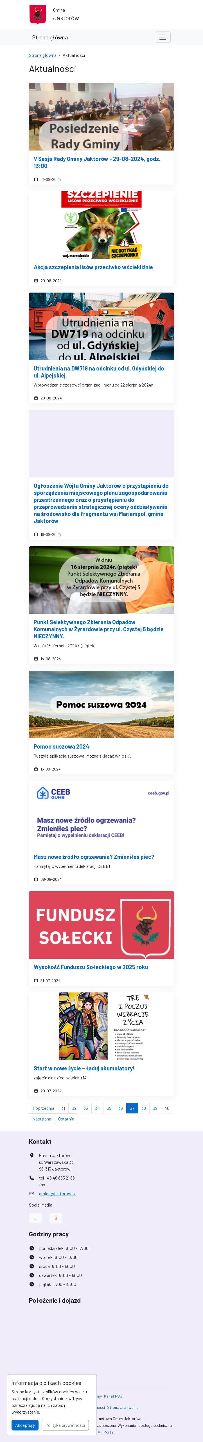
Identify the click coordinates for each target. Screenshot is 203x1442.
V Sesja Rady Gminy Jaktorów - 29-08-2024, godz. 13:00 (97, 162)
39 (157, 1107)
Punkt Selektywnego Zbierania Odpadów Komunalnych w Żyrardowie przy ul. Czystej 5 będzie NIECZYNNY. (99, 629)
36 (122, 1107)
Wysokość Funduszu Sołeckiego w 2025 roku (91, 966)
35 (111, 1107)
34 (99, 1107)
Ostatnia (68, 1118)
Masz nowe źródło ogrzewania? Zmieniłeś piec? (94, 856)
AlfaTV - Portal (101, 1432)
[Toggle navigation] (163, 37)
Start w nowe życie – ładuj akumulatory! (84, 1068)
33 (88, 1107)
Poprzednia (45, 1107)
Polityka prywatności (65, 1425)
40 (168, 1107)
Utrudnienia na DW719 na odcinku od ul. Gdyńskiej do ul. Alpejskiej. (99, 372)
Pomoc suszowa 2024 (61, 746)
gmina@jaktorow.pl (57, 1193)
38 (145, 1107)
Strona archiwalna (123, 1407)
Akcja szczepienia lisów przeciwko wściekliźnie (93, 267)
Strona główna (50, 37)
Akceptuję (25, 1425)
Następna (43, 1118)
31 (65, 1107)
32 (76, 1107)
